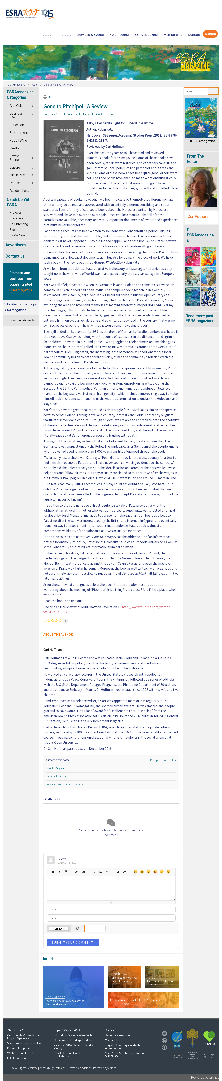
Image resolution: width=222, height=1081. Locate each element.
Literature (70, 114)
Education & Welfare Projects (73, 1035)
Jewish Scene (15, 158)
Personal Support (18, 1048)
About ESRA (15, 1030)
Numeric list (101, 872)
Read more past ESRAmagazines (199, 318)
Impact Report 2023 (67, 1030)
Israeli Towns (121, 974)
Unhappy (162, 872)
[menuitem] (47, 35)
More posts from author (163, 760)
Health (14, 148)
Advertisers (15, 245)
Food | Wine (18, 140)
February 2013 (52, 114)
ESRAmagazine (17, 1058)
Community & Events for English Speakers (23, 1037)
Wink (168, 872)
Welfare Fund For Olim (21, 1053)
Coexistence (55, 997)
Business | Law (17, 115)
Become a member (117, 1035)
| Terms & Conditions (79, 1068)
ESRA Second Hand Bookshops (67, 1054)
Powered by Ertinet (205, 1077)
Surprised (148, 872)
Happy (135, 872)
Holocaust (86, 114)
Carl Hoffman (105, 114)
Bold (53, 872)
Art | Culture (18, 105)
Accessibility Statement (53, 1068)
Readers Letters (21, 190)
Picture (83, 872)
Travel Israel (120, 1004)
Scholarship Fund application (73, 1040)
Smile (142, 872)
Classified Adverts (21, 320)
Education (17, 125)
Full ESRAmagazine (201, 141)
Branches (16, 218)
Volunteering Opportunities (24, 1043)
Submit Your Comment (72, 942)
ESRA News (18, 235)
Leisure (15, 167)
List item (107, 872)
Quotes (118, 872)
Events (14, 229)
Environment (19, 132)
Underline (66, 872)
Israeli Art (155, 977)
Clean (124, 872)
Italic (59, 872)
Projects (15, 212)
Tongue (155, 872)
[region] (111, 62)
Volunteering (18, 224)
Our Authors (197, 217)
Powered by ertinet (104, 1068)
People (15, 183)
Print (52, 97)
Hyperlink (77, 872)
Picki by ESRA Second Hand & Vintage (74, 1046)
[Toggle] (33, 105)
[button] (177, 1040)
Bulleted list (94, 872)
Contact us (14, 256)
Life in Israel (18, 175)
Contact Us (112, 1040)
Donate (109, 1030)
